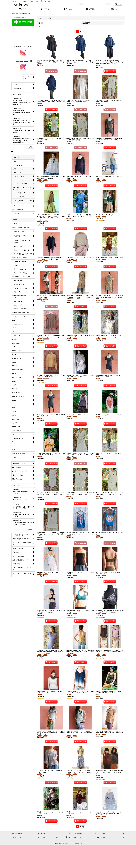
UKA (12, 152)
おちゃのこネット (64, 843)
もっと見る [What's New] (29, 147)
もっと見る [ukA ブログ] (29, 529)
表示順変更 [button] (85, 23)
